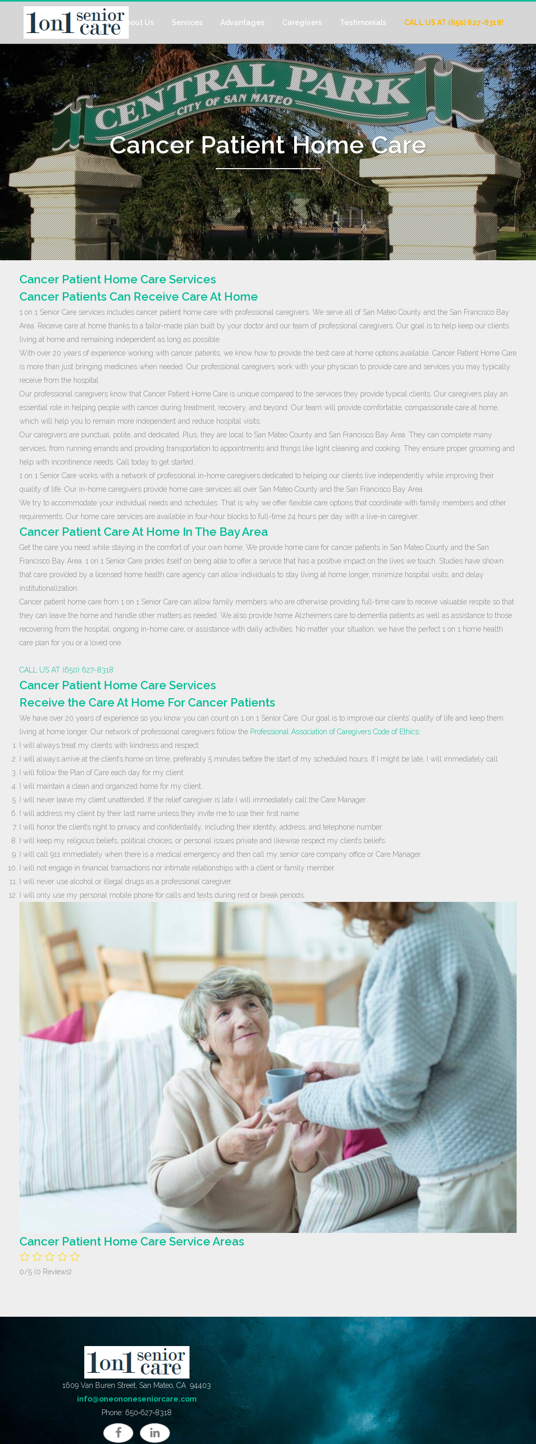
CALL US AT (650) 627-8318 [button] (66, 670)
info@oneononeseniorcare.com (137, 1399)
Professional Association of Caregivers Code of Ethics (334, 731)
